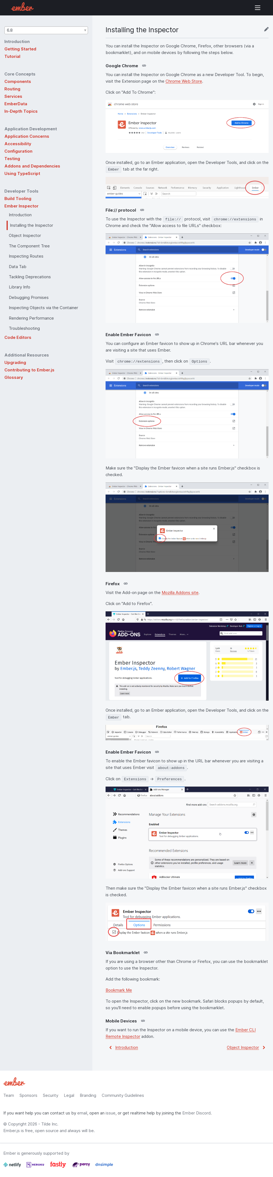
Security (50, 1095)
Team (8, 1095)
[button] (46, 30)
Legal (69, 1095)
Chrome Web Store (184, 81)
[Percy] (81, 1167)
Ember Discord (196, 1113)
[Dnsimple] (104, 1167)
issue (110, 1113)
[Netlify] (12, 1167)
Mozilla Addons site (180, 592)
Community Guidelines (123, 1095)
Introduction (126, 1047)
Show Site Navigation (257, 7)
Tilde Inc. (49, 1124)
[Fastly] (58, 1167)
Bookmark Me (119, 990)
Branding (88, 1095)
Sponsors (28, 1095)
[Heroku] (35, 1167)
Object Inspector (243, 1047)
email (82, 1113)
